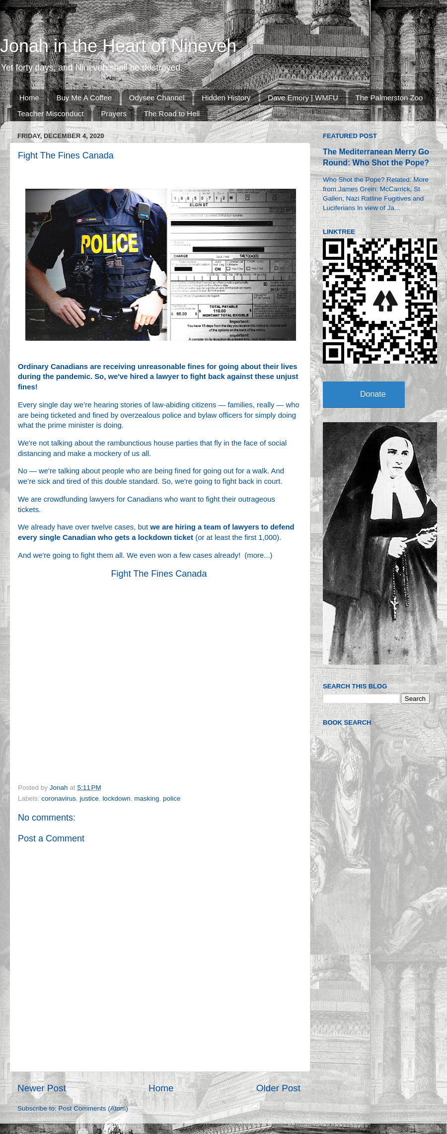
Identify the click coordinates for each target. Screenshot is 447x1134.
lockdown (116, 798)
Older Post (278, 1088)
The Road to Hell (172, 113)
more (255, 555)
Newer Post (41, 1088)
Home (29, 97)
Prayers (114, 113)
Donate (373, 394)
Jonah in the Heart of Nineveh (118, 46)
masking (146, 798)
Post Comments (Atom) (93, 1108)
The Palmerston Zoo (389, 97)
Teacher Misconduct (50, 113)
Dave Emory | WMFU (303, 97)
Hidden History (226, 97)
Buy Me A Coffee (84, 97)
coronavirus (58, 798)
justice (89, 798)
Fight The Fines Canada (159, 574)
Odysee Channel (157, 97)
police (171, 798)
